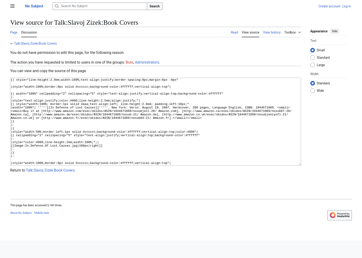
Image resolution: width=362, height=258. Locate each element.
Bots (129, 62)
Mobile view (41, 230)
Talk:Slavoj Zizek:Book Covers (35, 43)
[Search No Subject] (100, 6)
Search (155, 6)
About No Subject (21, 230)
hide (335, 31)
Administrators (147, 62)
